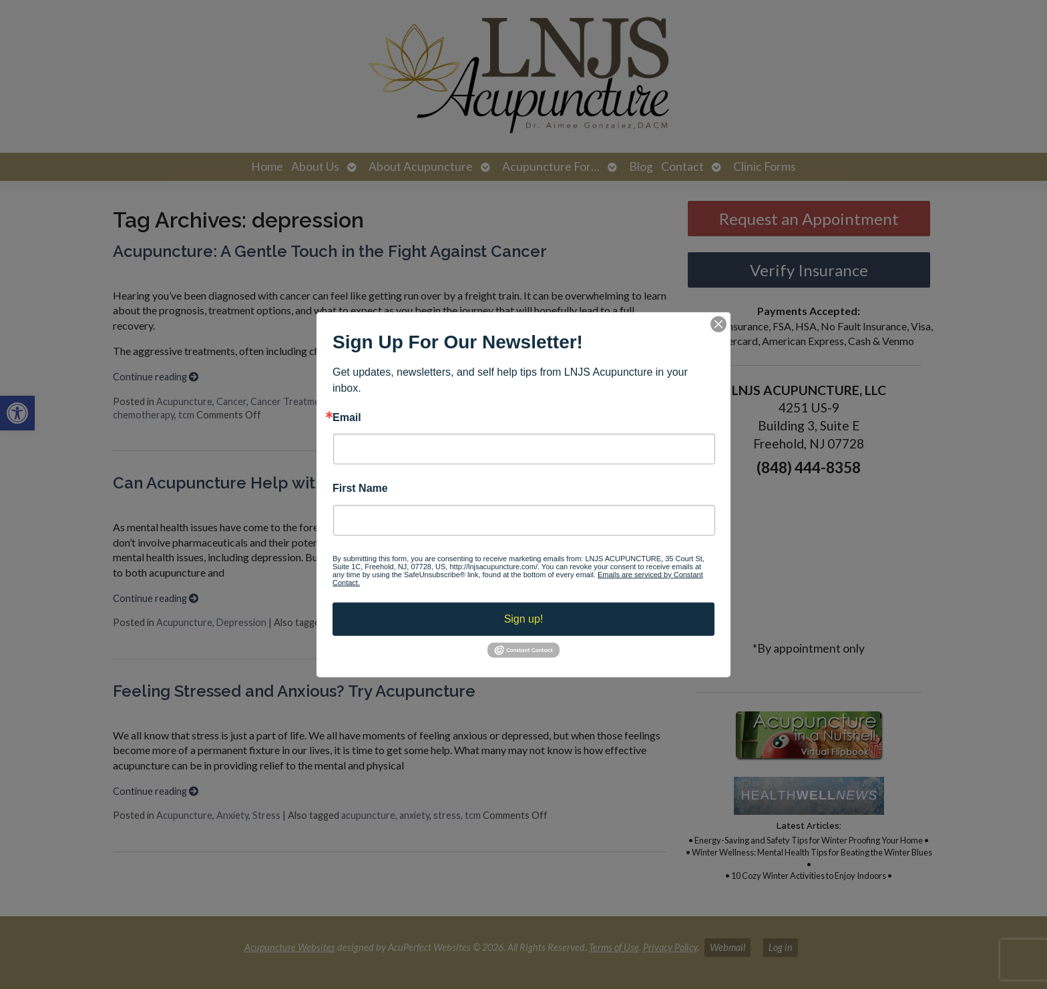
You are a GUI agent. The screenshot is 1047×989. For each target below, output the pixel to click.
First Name (360, 488)
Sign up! (524, 618)
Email (347, 417)
